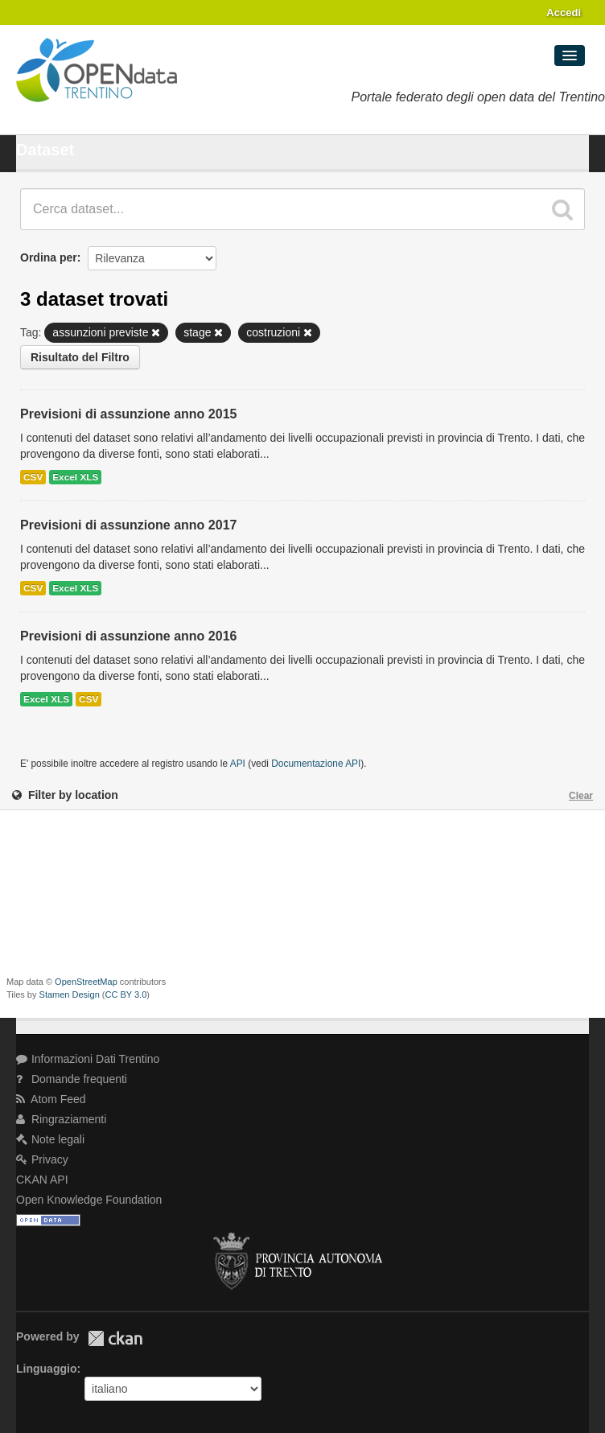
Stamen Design (69, 994)
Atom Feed (51, 1099)
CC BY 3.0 (126, 994)
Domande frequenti (71, 1079)
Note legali (50, 1139)
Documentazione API (315, 763)
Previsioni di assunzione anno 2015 (128, 414)
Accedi (563, 12)
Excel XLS (75, 477)
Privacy (42, 1159)
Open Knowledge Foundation (89, 1199)
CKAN (115, 1338)
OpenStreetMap (86, 981)
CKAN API (42, 1179)
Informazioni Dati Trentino (87, 1058)
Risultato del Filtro (80, 357)
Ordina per (48, 257)
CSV (33, 477)
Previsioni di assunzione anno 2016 (128, 636)
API (237, 763)
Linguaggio (46, 1368)
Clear (581, 795)
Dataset (45, 150)
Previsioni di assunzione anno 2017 (128, 525)
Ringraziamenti (61, 1119)
